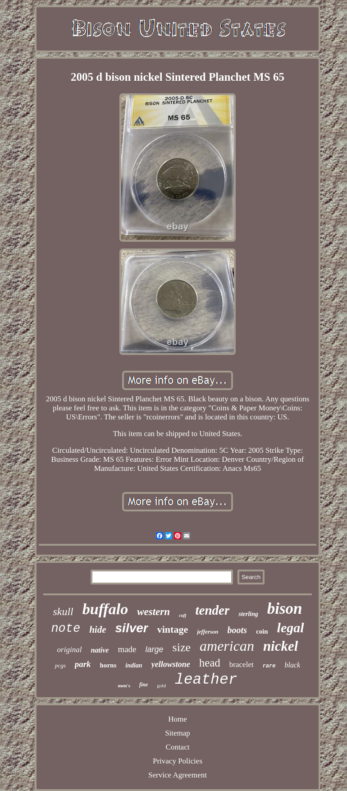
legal (290, 627)
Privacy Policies (177, 761)
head (209, 663)
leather (206, 679)
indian (133, 665)
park (83, 664)
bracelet (241, 664)
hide (97, 629)
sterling (248, 614)
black (292, 665)
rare (269, 666)
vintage (172, 629)
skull (63, 611)
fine (143, 684)
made (127, 649)
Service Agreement (177, 775)
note (65, 628)
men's (124, 685)
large (155, 649)
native (100, 650)
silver (131, 628)
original (69, 649)
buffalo (105, 609)
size (182, 647)
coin (262, 631)
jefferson (207, 631)
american (227, 646)
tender (212, 610)
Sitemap (177, 733)
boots (237, 630)
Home (177, 719)
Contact (178, 747)
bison (284, 608)
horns (108, 665)
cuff (182, 615)
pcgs (60, 665)
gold (161, 685)
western (153, 611)
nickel (280, 646)
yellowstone (170, 664)
